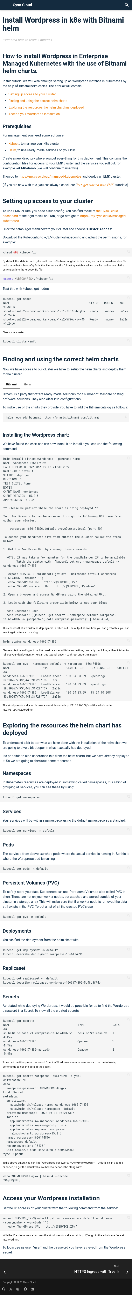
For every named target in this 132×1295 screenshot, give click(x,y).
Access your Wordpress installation (34, 114)
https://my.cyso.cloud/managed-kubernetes (50, 176)
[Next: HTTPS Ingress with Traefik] (100, 1270)
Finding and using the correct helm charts (37, 101)
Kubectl (13, 144)
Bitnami (11, 384)
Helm (12, 150)
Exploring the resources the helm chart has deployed (46, 107)
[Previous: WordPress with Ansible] (5, 1270)
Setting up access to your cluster (32, 94)
